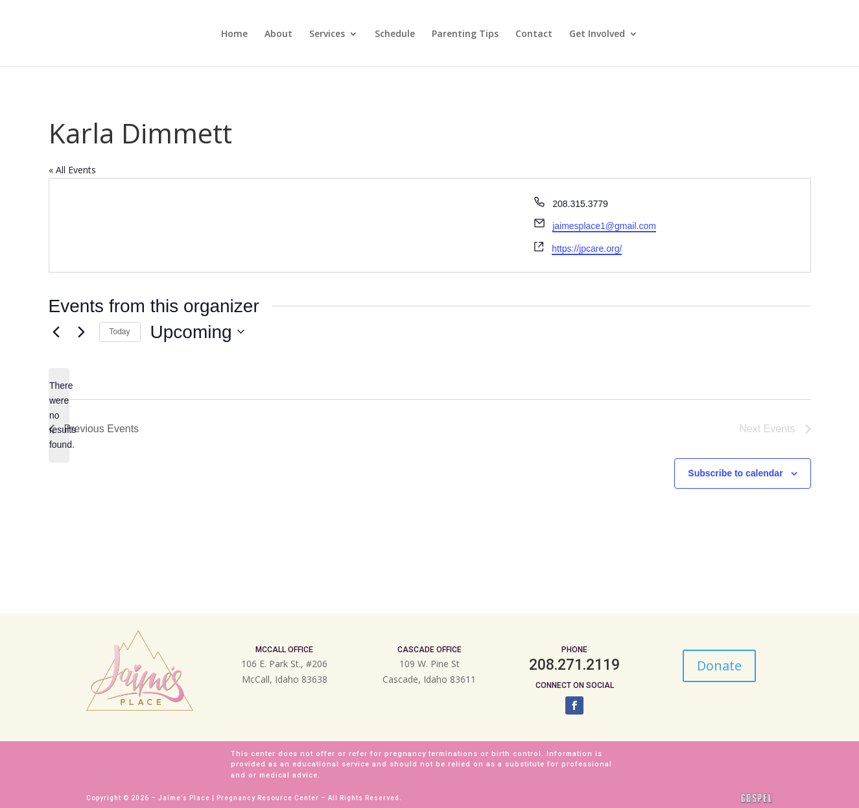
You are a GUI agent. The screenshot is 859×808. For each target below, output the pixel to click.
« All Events (72, 170)
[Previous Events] (56, 331)
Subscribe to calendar (735, 473)
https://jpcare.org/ (587, 248)
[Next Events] (81, 331)
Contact (533, 34)
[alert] (59, 415)
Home (234, 34)
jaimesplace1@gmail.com (604, 226)
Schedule (395, 34)
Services (327, 34)
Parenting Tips (465, 34)
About (278, 34)
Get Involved (597, 34)
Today (120, 331)
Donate (719, 665)
